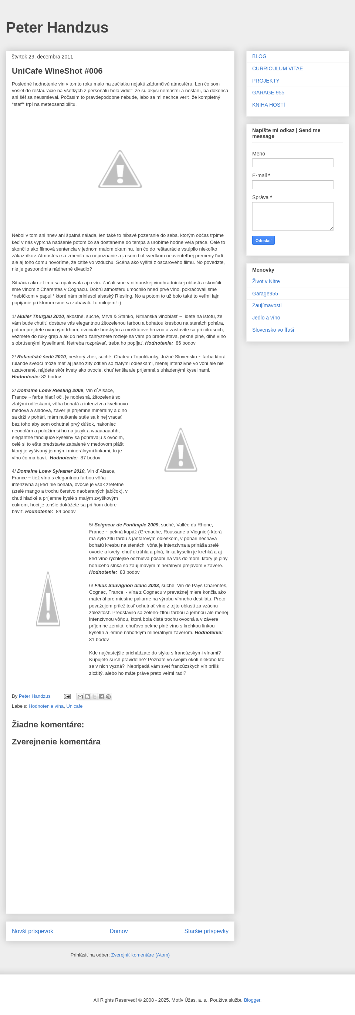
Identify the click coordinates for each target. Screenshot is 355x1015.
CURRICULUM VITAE (277, 68)
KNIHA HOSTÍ (268, 105)
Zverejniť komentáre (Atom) (140, 955)
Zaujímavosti (266, 305)
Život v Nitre (266, 281)
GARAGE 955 (268, 93)
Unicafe (74, 706)
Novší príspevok (32, 931)
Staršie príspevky (206, 931)
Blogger (252, 1000)
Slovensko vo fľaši (273, 330)
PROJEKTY (266, 81)
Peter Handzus (57, 27)
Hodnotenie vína (46, 706)
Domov (118, 931)
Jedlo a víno (266, 318)
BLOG (259, 56)
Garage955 (265, 294)
